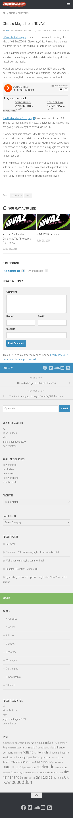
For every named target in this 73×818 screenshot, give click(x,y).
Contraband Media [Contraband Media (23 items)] (46, 747)
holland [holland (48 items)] (27, 752)
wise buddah (9, 482)
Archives (10, 627)
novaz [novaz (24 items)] (38, 762)
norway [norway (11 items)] (32, 762)
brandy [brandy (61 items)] (53, 742)
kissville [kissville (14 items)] (55, 757)
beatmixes (8, 473)
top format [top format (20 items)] (58, 777)
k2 (4, 428)
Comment (12, 291)
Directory (11, 652)
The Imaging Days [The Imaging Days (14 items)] (55, 772)
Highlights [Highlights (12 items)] (18, 753)
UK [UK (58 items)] (66, 777)
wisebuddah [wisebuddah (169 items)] (19, 782)
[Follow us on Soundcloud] (56, 368)
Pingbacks (38, 270)
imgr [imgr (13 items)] (5, 757)
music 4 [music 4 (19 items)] (24, 762)
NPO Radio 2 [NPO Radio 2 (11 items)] (47, 762)
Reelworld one (10, 477)
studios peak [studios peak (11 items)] (30, 773)
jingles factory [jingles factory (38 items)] (33, 757)
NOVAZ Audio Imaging (14, 37)
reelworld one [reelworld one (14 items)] (61, 767)
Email (41, 316)
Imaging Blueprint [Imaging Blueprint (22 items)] (59, 752)
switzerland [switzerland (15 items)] (41, 772)
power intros (9, 446)
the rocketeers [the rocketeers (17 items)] (28, 777)
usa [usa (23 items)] (5, 783)
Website (10, 329)
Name (10, 316)
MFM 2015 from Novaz (49, 234)
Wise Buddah (10, 433)
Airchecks (11, 618)
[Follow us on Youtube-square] (62, 368)
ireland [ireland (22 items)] (20, 757)
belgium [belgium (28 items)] (43, 742)
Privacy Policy (13, 677)
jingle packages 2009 (14, 441)
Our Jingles (12, 668)
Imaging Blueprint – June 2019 (22, 569)
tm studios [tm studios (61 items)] (44, 777)
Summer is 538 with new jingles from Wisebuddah (32, 552)
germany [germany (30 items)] (8, 752)
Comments (15, 270)
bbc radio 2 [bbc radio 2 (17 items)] (32, 742)
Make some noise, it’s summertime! (25, 560)
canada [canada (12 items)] (13, 748)
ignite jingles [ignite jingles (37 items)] (42, 752)
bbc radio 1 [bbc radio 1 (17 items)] (20, 742)
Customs (23, 13)
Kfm (5, 437)
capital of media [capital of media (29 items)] (26, 747)
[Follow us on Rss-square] (68, 368)
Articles (10, 635)
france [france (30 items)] (61, 747)
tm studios (8, 469)
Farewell (10, 544)
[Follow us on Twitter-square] (51, 368)
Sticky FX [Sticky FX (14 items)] (21, 772)
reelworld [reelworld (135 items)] (46, 767)
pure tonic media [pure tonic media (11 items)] (29, 768)
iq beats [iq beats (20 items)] (11, 757)
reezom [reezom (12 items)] (6, 773)
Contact (10, 643)
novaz (28, 195)
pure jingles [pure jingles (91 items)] (13, 766)
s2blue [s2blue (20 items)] (12, 772)
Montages (11, 660)
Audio (12, 13)
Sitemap (10, 685)
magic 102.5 (16, 195)
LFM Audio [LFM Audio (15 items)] (15, 762)
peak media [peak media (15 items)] (57, 762)
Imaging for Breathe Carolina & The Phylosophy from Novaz (17, 238)
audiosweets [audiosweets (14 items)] (8, 743)
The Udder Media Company (19, 118)
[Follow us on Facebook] (45, 368)
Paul (8, 30)
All (5, 13)
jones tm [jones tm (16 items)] (47, 757)
